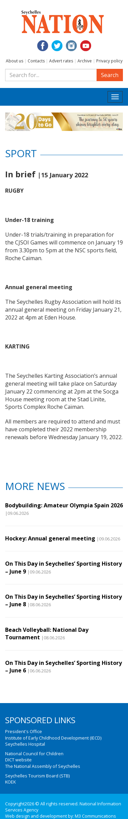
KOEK (10, 782)
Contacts (36, 61)
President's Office (23, 731)
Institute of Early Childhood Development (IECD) (53, 738)
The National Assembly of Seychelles (42, 766)
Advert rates (61, 61)
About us (14, 61)
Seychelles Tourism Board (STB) (37, 776)
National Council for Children (34, 753)
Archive (84, 61)
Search (109, 75)
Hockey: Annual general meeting (50, 538)
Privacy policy (109, 61)
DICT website (18, 760)
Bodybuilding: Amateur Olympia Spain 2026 (64, 505)
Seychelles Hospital (25, 744)
